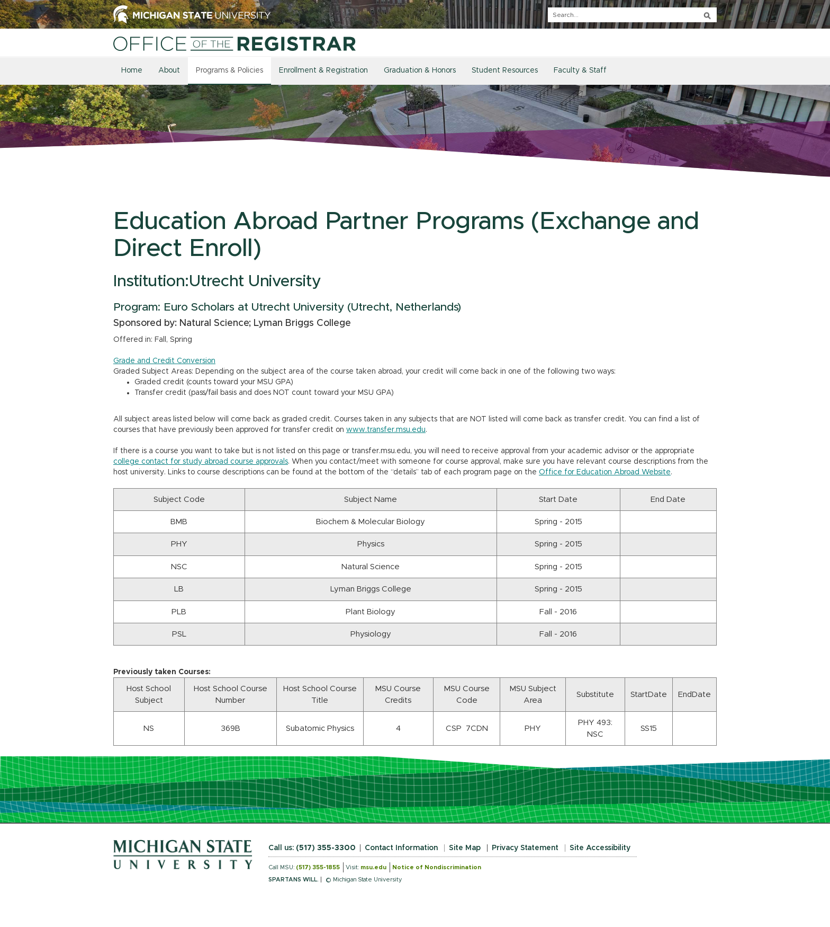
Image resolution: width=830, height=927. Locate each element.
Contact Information (401, 848)
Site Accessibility (600, 848)
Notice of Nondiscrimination (436, 867)
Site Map (465, 848)
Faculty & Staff (580, 70)
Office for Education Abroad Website (605, 472)
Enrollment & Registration (323, 70)
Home (131, 70)
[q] (632, 15)
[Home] (234, 43)
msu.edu (373, 867)
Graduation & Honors (420, 70)
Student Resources (505, 70)
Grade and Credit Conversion (164, 361)
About (169, 70)
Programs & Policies (229, 70)
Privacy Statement (525, 848)
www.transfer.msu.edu (386, 430)
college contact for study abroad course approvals (200, 461)
